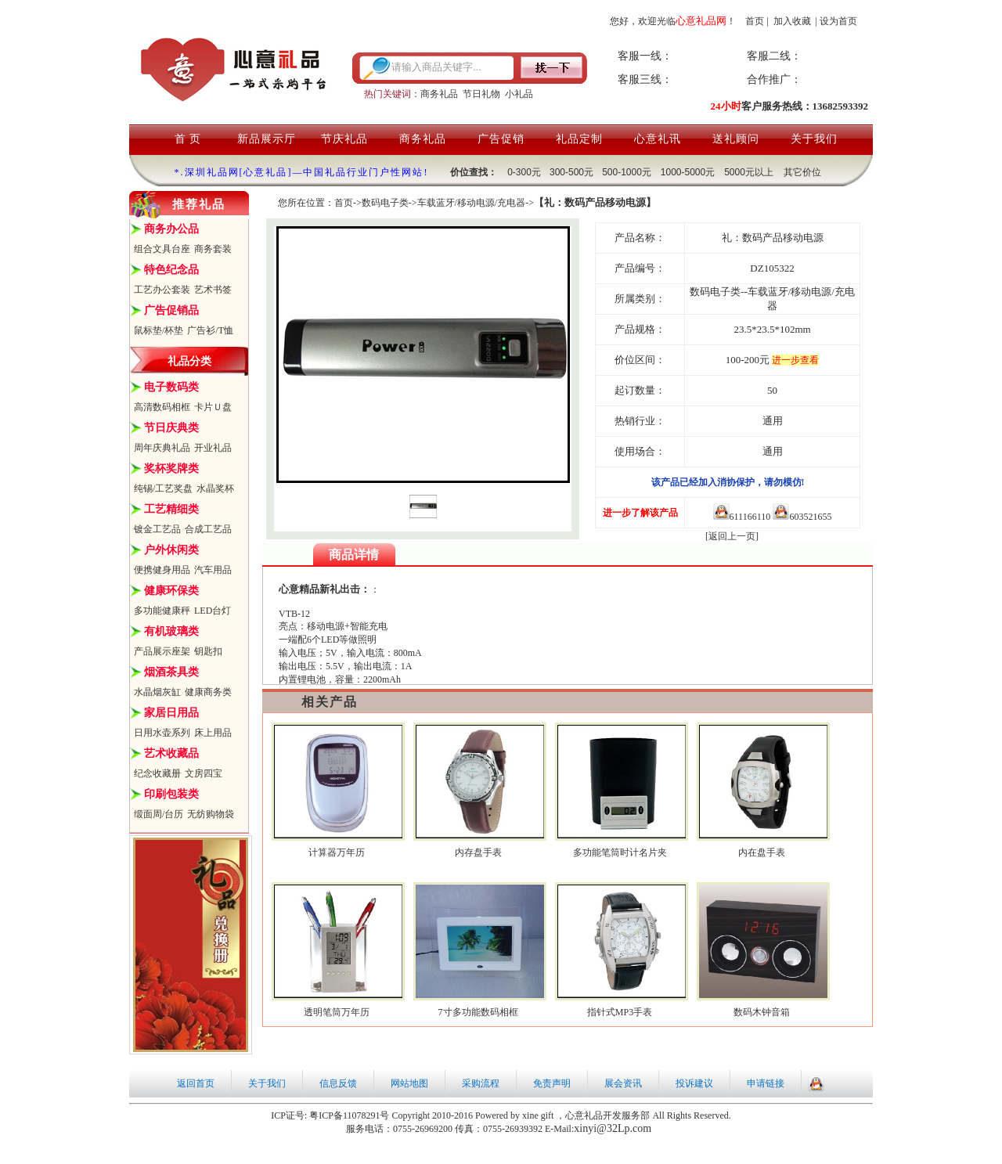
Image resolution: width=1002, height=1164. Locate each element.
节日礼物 (481, 93)
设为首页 (838, 21)
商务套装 (213, 248)
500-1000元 (626, 172)
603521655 (802, 516)
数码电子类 (385, 202)
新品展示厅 (266, 139)
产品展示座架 (162, 651)
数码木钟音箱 (761, 1012)
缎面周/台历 (158, 814)
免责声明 (552, 1083)
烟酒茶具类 (171, 672)
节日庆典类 (171, 428)
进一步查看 (795, 360)
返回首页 (195, 1083)
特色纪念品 (171, 270)
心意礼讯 (657, 139)
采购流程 (480, 1083)
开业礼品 (213, 447)
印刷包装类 (171, 794)
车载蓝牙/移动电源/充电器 (471, 202)
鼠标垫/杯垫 (158, 330)
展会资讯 (623, 1083)
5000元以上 (748, 172)
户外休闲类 (171, 550)
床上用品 (213, 732)
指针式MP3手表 (619, 1012)
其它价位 (802, 172)
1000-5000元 (688, 172)
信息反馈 (338, 1083)
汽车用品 (213, 569)
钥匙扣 (208, 651)
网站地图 (409, 1083)
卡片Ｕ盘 (213, 407)
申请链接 (765, 1083)
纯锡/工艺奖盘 (163, 488)
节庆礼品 (344, 139)
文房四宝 (203, 773)
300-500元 (571, 172)
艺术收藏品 (171, 753)
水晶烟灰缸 (157, 692)
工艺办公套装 (162, 289)
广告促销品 (171, 310)
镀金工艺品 (157, 529)
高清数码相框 (162, 407)
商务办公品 (171, 229)
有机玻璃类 (171, 631)
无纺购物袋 (210, 814)
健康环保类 (171, 590)
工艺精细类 (171, 509)
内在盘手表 (761, 852)
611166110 (742, 516)
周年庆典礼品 (162, 447)
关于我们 (814, 139)
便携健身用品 (162, 569)
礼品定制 (579, 139)
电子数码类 (171, 387)
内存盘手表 (478, 852)
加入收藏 (792, 21)
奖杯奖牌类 (171, 468)
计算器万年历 (336, 852)
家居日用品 (171, 713)
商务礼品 (439, 93)
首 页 (188, 139)
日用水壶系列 (162, 732)
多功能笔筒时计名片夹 (620, 852)
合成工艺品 (208, 529)
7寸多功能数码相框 (478, 1012)
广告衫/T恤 (210, 330)
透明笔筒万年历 (336, 1012)
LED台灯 (212, 610)
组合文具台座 (162, 248)
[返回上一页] (732, 536)
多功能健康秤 (162, 610)
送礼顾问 (735, 139)
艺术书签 (213, 289)
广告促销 (501, 139)
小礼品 (519, 93)
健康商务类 (208, 692)
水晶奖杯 (215, 488)
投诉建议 (694, 1083)
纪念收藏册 (157, 773)
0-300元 (524, 172)
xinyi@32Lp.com (612, 1128)
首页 (754, 21)
